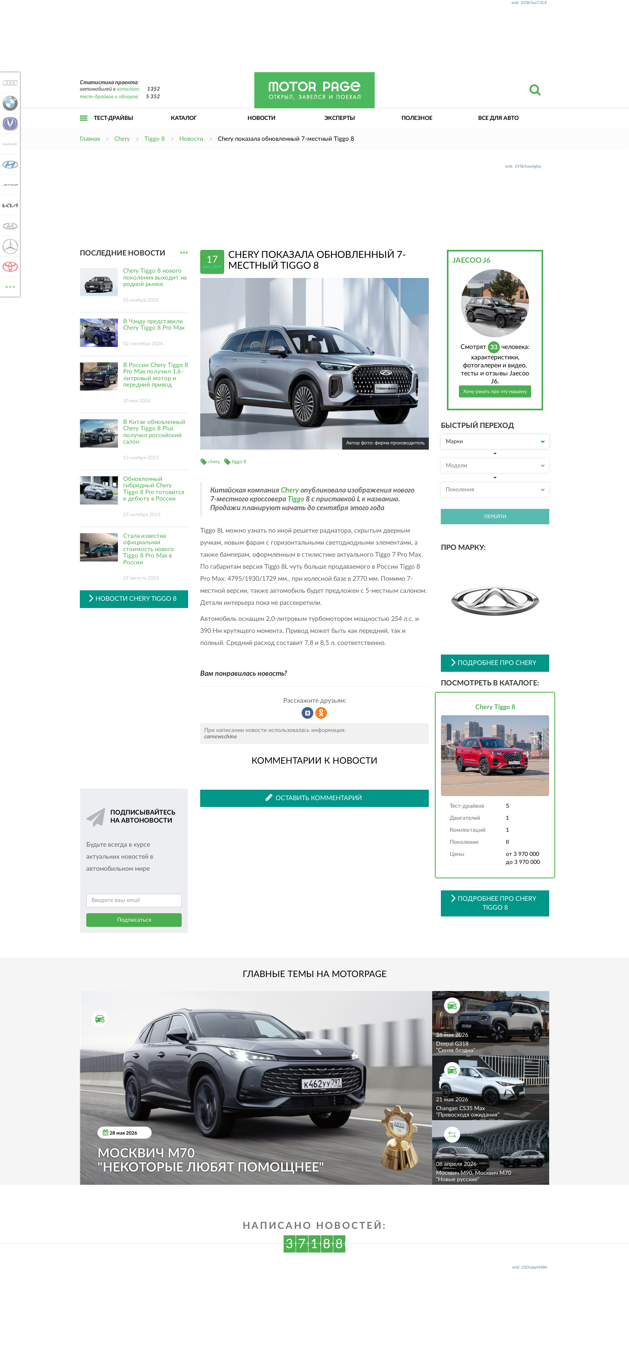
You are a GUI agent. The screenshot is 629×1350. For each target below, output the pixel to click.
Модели (495, 465)
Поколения (495, 490)
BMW (9, 103)
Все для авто (498, 118)
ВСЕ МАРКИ (9, 286)
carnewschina (220, 737)
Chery (290, 490)
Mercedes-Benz (9, 246)
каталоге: (128, 89)
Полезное (417, 118)
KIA (9, 205)
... (184, 253)
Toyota (9, 267)
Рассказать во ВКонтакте (308, 713)
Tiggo (296, 499)
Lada (9, 226)
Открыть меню (84, 127)
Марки (495, 441)
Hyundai (9, 164)
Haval (9, 144)
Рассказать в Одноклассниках (321, 713)
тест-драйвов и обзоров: (109, 96)
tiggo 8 (239, 461)
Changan (9, 124)
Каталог (184, 118)
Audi (9, 83)
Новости (262, 118)
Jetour (9, 185)
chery (214, 461)
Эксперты (340, 118)
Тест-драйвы (113, 118)
